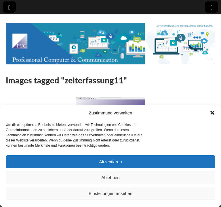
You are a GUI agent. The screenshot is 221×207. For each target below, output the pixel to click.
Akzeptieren (110, 161)
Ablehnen (110, 177)
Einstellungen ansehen (110, 193)
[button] (212, 113)
